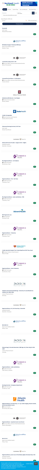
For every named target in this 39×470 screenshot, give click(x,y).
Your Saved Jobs (32, 9)
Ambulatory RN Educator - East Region (11, 98)
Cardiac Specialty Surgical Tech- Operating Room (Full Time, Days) (17, 250)
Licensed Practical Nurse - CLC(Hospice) (11, 78)
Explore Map (15, 9)
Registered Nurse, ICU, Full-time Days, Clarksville (13, 308)
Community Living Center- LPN (9, 61)
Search (4, 9)
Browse (9, 9)
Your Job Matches (23, 9)
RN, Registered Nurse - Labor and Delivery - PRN (13, 197)
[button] (36, 13)
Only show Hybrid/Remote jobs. (10, 15)
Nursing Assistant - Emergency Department (12, 385)
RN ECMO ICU (5, 325)
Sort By (3, 20)
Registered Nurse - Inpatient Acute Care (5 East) (13, 422)
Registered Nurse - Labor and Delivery (11, 367)
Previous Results (19, 23)
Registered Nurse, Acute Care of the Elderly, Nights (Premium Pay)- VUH (18, 454)
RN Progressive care (6, 214)
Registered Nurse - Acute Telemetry (10, 268)
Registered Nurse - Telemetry (9, 233)
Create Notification (33, 20)
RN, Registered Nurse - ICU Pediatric (10, 160)
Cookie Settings (29, 463)
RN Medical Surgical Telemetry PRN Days (11, 44)
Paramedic (4, 28)
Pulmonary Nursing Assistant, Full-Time (11, 126)
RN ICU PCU (4, 438)
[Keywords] (9, 13)
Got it (36, 463)
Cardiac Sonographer (7, 115)
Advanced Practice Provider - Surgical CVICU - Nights (14, 142)
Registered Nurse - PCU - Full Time (10, 178)
